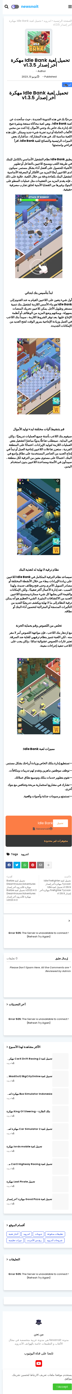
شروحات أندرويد (52, 1240)
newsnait (27, 6)
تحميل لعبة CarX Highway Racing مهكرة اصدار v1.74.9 (27, 1164)
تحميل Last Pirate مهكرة (18, 1181)
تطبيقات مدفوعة (52, 1234)
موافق (65, 1378)
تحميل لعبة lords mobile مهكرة (21, 1146)
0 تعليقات (9, 958)
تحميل (57, 823)
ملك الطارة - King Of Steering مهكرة (25, 1111)
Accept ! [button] (59, 1387)
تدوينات (35, 1234)
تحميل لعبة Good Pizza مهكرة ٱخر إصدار (26, 1199)
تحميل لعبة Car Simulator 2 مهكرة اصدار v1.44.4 (27, 1129)
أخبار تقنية (11, 1234)
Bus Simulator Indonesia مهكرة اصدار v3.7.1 (27, 1094)
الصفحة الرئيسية (60, 21)
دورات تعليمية (12, 1240)
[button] (6, 6)
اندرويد (45, 21)
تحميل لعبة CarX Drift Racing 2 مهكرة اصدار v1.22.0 (27, 1059)
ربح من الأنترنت (31, 1240)
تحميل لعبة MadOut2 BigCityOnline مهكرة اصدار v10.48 (27, 1076)
